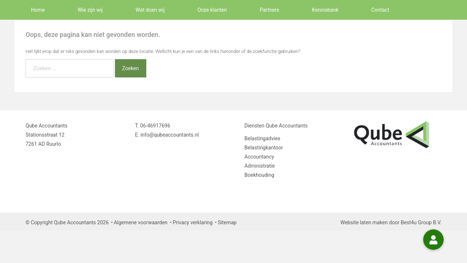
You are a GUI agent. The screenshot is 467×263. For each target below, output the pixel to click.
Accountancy (259, 157)
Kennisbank (325, 10)
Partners (269, 10)
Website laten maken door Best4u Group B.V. (390, 222)
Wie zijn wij (90, 10)
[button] (433, 239)
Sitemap (227, 222)
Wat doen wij (150, 10)
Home (38, 10)
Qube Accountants (287, 126)
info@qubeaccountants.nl (169, 135)
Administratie (259, 166)
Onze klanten (212, 10)
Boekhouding (259, 175)
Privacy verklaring (192, 222)
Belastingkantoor (263, 147)
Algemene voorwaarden (140, 222)
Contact (380, 10)
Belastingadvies (262, 138)
